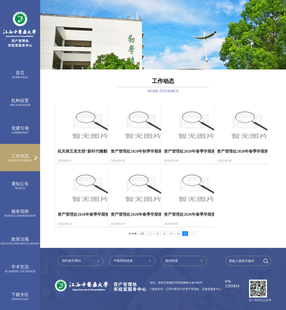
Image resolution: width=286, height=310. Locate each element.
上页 (141, 233)
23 (171, 233)
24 (178, 233)
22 (164, 233)
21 (157, 233)
